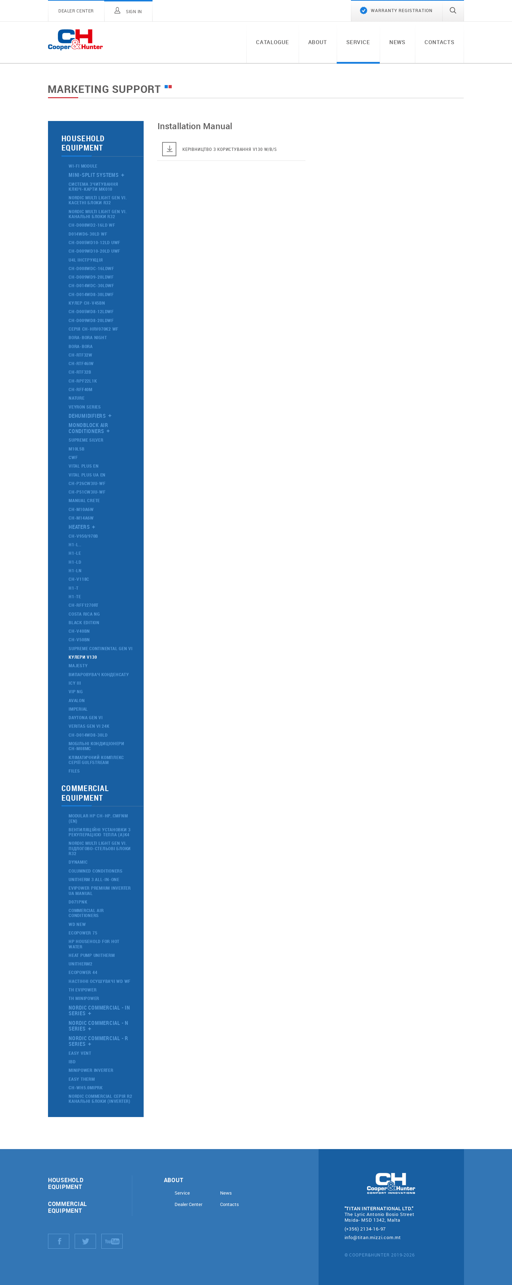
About (317, 42)
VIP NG (76, 691)
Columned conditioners (96, 871)
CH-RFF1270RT (83, 605)
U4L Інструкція (86, 260)
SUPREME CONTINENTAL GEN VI (101, 648)
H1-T (74, 588)
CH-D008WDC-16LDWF (91, 268)
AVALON (77, 700)
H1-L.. (75, 544)
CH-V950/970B (83, 536)
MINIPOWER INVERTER (91, 1070)
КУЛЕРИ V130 (83, 657)
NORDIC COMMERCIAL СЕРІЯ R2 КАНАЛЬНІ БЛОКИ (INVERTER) (100, 1098)
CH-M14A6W (81, 518)
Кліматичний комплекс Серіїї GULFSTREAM (96, 759)
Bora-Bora (81, 346)
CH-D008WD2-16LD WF (92, 225)
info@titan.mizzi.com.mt (373, 1237)
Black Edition (84, 622)
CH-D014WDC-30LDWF (91, 285)
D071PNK (78, 902)
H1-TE (75, 596)
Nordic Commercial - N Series (98, 1025)
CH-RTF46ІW (81, 363)
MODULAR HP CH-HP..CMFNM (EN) (98, 818)
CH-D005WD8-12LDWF (91, 311)
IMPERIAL (78, 709)
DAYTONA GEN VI (86, 717)
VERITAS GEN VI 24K (89, 726)
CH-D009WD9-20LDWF (91, 277)
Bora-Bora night (88, 337)
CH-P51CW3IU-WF (87, 492)
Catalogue (272, 42)
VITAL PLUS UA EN (87, 475)
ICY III (75, 683)
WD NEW (77, 924)
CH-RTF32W (80, 355)
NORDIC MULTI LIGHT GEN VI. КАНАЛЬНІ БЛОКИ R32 (98, 214)
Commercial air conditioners (86, 912)
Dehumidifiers (87, 415)
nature (77, 398)
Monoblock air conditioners (89, 428)
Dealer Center (188, 1204)
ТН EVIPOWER (82, 989)
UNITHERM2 (80, 963)
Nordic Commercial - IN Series (99, 1010)
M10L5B (77, 449)
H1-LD (75, 562)
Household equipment (65, 1183)
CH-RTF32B (80, 372)
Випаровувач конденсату (99, 674)
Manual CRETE (84, 500)
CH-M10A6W (81, 509)
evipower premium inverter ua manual (100, 890)
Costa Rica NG (84, 614)
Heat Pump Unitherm (92, 955)
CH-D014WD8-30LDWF (91, 294)
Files (74, 771)
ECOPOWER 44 (83, 972)
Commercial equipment (67, 1207)
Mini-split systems (94, 174)
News (397, 42)
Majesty (78, 665)
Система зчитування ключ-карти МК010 (93, 186)
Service (358, 42)
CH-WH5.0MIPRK (86, 1087)
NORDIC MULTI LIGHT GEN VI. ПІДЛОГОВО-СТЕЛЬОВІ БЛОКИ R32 (100, 848)
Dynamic (78, 862)
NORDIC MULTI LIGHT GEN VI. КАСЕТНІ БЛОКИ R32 (98, 200)
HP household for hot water (94, 943)
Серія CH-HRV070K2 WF (93, 329)
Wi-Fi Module (83, 166)
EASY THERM (82, 1079)
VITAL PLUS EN (84, 466)
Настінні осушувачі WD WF (99, 981)
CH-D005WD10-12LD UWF (94, 242)
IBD (72, 1061)
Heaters (79, 526)
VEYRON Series (85, 407)
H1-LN (75, 570)
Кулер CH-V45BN (87, 303)
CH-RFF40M (80, 389)
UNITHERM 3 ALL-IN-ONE (94, 879)
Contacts (439, 42)
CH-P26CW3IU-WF (87, 483)
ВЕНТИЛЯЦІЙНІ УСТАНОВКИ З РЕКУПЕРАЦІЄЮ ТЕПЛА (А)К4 (100, 832)
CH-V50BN (79, 639)
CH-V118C (79, 579)
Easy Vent (80, 1053)
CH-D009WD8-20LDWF (91, 320)
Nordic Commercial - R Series (98, 1041)
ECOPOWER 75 (83, 932)
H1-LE (75, 553)
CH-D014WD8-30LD (88, 735)
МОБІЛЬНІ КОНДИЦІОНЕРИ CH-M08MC (96, 746)
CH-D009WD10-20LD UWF (94, 251)
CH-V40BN (79, 631)
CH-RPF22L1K (83, 381)
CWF (73, 457)
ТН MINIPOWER (84, 998)
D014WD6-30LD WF (88, 234)
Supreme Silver (86, 440)
